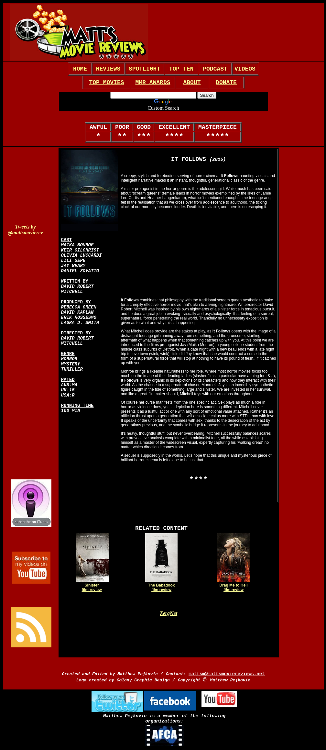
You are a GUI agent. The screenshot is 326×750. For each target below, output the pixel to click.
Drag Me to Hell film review (233, 587)
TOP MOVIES (106, 82)
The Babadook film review (161, 587)
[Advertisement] (238, 32)
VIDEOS (244, 69)
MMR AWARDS (152, 82)
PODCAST (215, 69)
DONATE (226, 82)
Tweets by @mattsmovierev (25, 229)
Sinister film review (92, 587)
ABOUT (192, 82)
